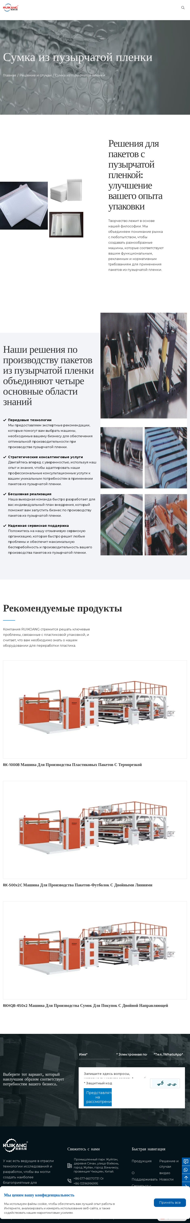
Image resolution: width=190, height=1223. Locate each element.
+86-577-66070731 (86, 1178)
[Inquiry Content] (115, 1074)
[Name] (94, 1054)
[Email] (132, 1054)
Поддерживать (145, 1179)
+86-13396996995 (85, 1183)
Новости (166, 1179)
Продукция (142, 1161)
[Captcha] (117, 1083)
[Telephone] (169, 1054)
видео (164, 1173)
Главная (9, 75)
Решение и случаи (36, 75)
